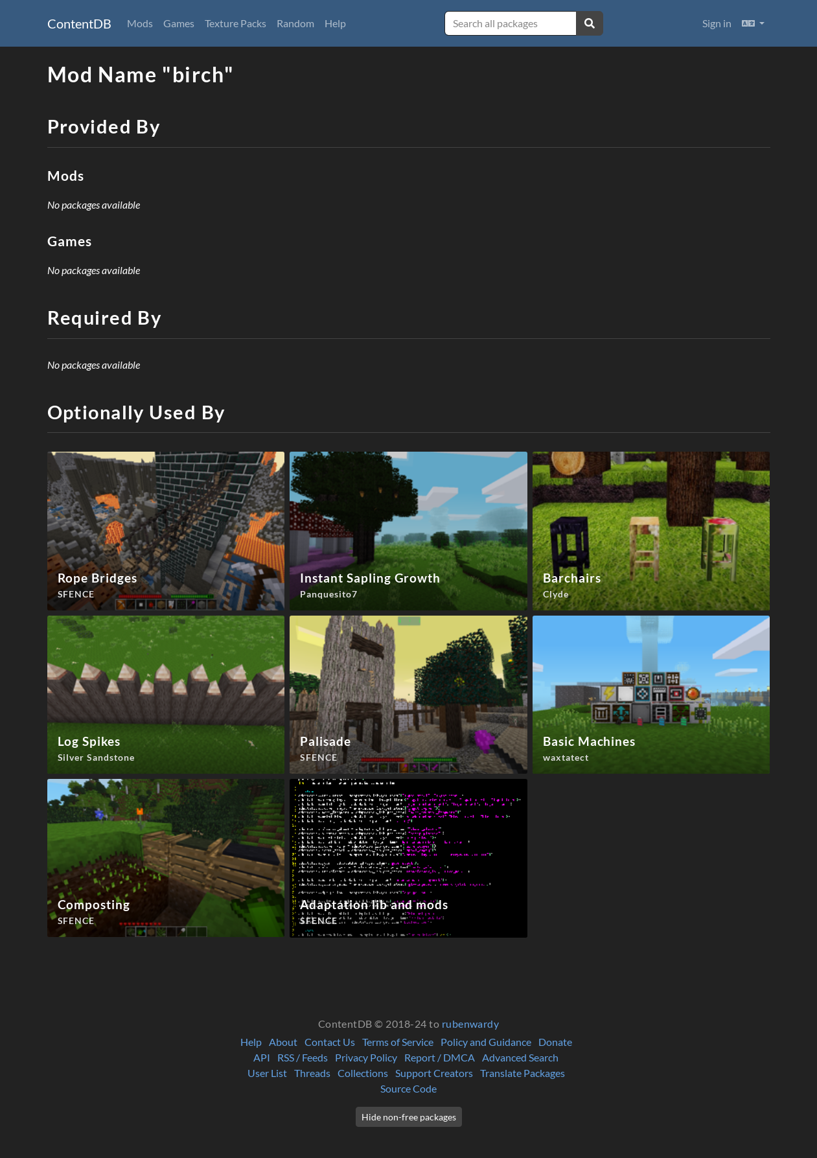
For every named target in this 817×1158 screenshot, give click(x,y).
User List (267, 1073)
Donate (555, 1042)
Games (178, 23)
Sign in (716, 23)
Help (335, 23)
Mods (140, 23)
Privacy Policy (366, 1057)
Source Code (408, 1088)
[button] (753, 23)
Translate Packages (522, 1073)
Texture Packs (235, 23)
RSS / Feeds (302, 1057)
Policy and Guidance (486, 1042)
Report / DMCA (439, 1057)
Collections (363, 1073)
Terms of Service (397, 1042)
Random (295, 23)
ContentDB (79, 23)
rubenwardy (471, 1023)
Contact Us (330, 1042)
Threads (312, 1073)
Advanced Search (520, 1057)
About (283, 1042)
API (261, 1057)
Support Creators (434, 1073)
